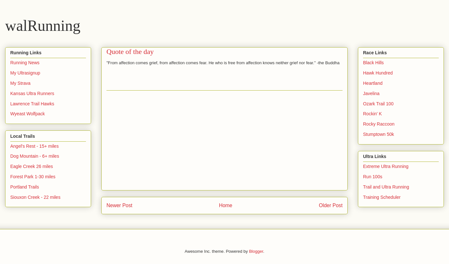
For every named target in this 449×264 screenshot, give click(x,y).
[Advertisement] (224, 140)
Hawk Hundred (378, 72)
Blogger (256, 251)
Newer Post (119, 205)
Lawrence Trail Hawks (32, 103)
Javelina (371, 93)
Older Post (331, 205)
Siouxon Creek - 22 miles (35, 197)
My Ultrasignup (25, 72)
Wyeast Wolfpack (27, 113)
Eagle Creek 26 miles (31, 166)
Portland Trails (24, 186)
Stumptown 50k (378, 134)
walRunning (42, 25)
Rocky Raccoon (378, 124)
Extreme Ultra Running (386, 166)
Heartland (373, 83)
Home (226, 205)
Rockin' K (372, 113)
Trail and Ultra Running (386, 186)
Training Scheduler (382, 197)
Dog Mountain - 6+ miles (34, 156)
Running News (24, 62)
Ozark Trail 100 (378, 103)
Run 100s (372, 176)
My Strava (20, 83)
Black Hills (373, 62)
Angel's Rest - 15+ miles (34, 146)
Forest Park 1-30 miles (32, 176)
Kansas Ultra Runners (32, 93)
